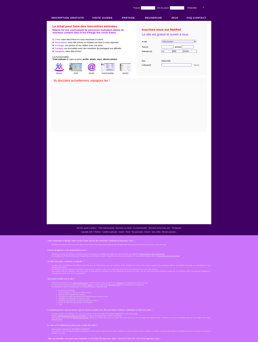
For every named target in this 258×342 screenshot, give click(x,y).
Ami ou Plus (156, 232)
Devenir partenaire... (169, 232)
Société (121, 232)
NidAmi (98, 232)
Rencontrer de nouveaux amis (159, 228)
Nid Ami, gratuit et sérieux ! (87, 228)
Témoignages (176, 228)
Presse (128, 232)
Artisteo (147, 232)
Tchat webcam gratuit (106, 228)
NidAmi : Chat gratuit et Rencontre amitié (129, 122)
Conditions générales (109, 232)
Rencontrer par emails (124, 228)
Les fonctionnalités (140, 228)
